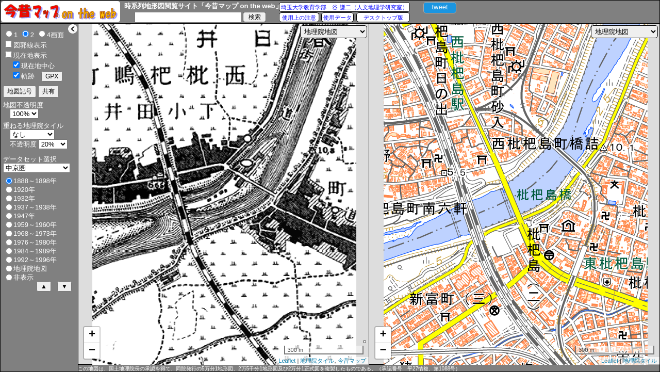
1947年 (24, 216)
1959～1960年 (35, 225)
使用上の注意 (299, 17)
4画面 (55, 35)
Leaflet (286, 361)
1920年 (24, 189)
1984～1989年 (35, 251)
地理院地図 (30, 268)
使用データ (337, 17)
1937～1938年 (35, 207)
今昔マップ (352, 361)
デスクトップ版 (383, 17)
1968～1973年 (35, 233)
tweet (440, 7)
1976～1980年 (35, 242)
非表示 (23, 277)
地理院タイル (317, 361)
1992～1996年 (35, 260)
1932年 (24, 198)
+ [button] (92, 335)
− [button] (92, 351)
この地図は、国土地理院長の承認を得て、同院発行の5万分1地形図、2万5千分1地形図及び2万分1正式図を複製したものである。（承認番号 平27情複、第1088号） (269, 368)
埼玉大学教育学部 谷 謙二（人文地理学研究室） (344, 7)
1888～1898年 (35, 181)
